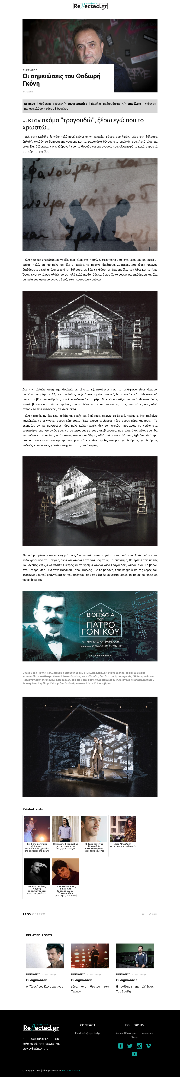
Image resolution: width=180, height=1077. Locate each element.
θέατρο (38, 914)
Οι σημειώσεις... (38, 980)
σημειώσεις (30, 70)
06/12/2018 (28, 91)
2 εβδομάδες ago (49, 974)
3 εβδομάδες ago (94, 974)
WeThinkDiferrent (71, 1070)
